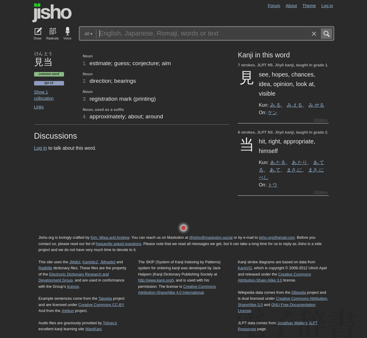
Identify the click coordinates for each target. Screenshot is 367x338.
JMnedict (107, 262)
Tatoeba (105, 298)
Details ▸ (321, 120)
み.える (294, 105)
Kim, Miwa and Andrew (110, 237)
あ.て (274, 169)
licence (73, 286)
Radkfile (45, 268)
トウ (272, 184)
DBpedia (298, 292)
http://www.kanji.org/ (155, 280)
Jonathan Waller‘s (292, 323)
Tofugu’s (110, 323)
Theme (309, 5)
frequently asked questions (118, 243)
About (291, 5)
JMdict (74, 262)
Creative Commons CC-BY (101, 304)
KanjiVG (245, 268)
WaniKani (93, 329)
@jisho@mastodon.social (211, 237)
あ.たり (299, 162)
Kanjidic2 (90, 262)
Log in (327, 5)
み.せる (316, 105)
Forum (274, 5)
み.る (275, 105)
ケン (272, 112)
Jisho (52, 12)
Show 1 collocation (44, 95)
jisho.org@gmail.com (277, 237)
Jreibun (67, 310)
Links (39, 107)
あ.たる (278, 162)
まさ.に (294, 169)
